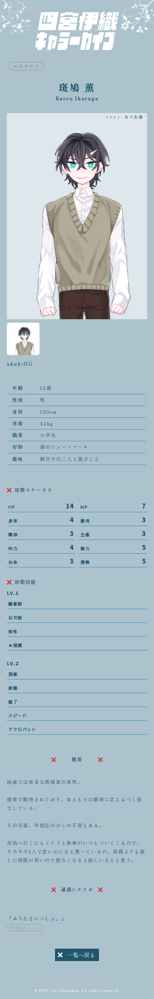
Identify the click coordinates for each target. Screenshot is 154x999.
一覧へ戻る (76, 956)
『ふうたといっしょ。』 (36, 923)
